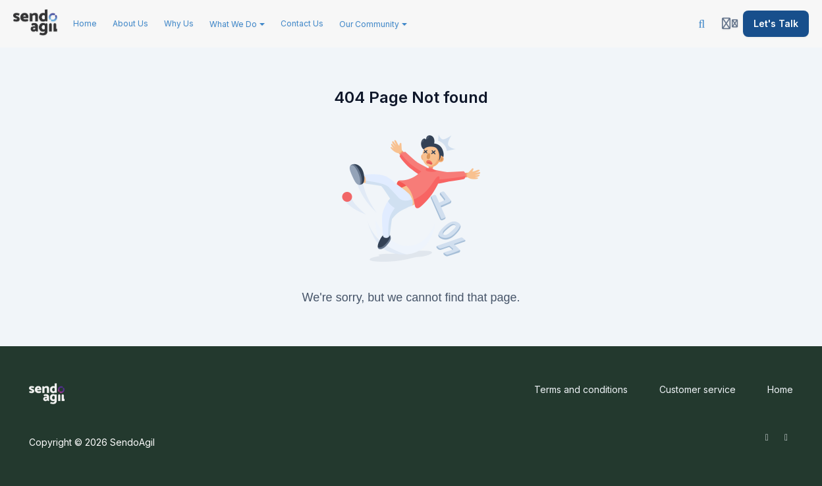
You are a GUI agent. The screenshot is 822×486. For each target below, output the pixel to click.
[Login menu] (730, 23)
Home (780, 389)
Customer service (697, 389)
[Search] (702, 23)
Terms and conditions (581, 389)
